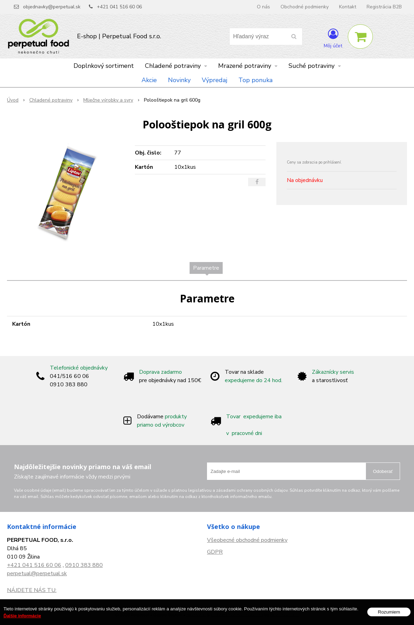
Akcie (149, 80)
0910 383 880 (84, 565)
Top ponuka (255, 80)
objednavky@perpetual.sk (51, 6)
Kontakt (347, 6)
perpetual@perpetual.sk (37, 573)
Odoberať (383, 471)
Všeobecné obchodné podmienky (247, 540)
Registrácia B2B (384, 6)
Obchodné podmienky (305, 6)
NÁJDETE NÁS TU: (31, 590)
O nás (263, 6)
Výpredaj (214, 80)
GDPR (215, 552)
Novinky (179, 80)
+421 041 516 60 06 (119, 6)
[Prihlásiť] (333, 37)
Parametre (206, 268)
